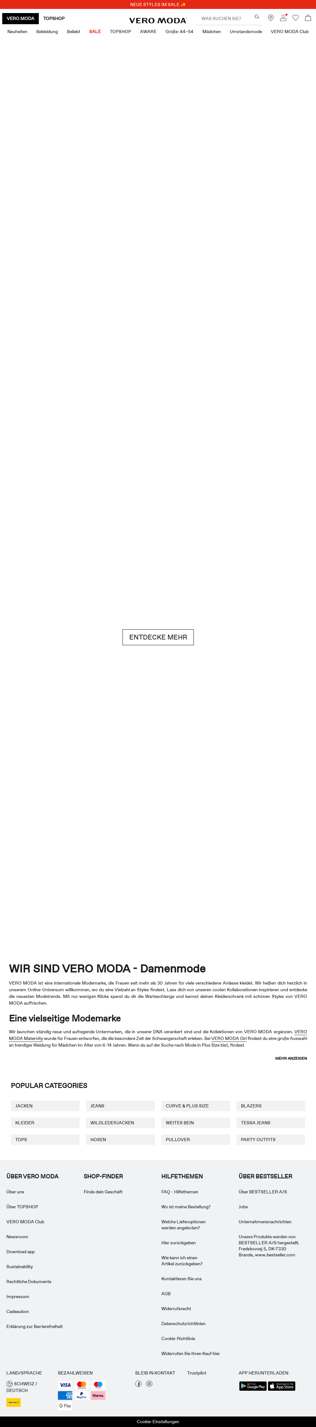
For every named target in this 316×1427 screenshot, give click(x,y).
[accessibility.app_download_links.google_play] (253, 1390)
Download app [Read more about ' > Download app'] (20, 1251)
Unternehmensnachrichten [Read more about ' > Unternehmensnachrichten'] (265, 1221)
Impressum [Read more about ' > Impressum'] (17, 1296)
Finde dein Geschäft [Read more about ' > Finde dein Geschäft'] (103, 1191)
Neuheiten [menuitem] (17, 31)
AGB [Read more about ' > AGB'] (166, 1293)
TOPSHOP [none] (54, 18)
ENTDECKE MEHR (158, 637)
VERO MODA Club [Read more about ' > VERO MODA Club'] (25, 1221)
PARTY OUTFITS (258, 1139)
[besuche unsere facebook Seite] (138, 1385)
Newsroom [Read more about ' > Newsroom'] (17, 1236)
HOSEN (98, 1139)
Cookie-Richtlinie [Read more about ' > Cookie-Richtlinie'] (178, 1338)
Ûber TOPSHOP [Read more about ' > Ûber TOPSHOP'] (22, 1206)
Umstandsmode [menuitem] (246, 31)
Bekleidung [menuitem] (47, 31)
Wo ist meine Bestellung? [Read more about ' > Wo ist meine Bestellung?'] (186, 1206)
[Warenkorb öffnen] (308, 19)
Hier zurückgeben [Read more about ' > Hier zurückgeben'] (178, 1242)
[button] (29, 1387)
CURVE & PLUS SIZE (187, 1105)
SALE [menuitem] (95, 31)
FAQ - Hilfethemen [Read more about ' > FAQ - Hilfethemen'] (179, 1191)
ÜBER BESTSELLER (265, 1176)
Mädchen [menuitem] (211, 31)
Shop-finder (103, 1176)
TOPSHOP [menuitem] (120, 31)
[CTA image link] (25, 245)
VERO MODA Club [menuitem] (290, 31)
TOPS (21, 1139)
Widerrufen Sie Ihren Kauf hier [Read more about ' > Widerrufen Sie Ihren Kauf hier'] (190, 1353)
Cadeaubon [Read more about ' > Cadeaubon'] (17, 1311)
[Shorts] (185, 245)
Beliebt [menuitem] (73, 31)
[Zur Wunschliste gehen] (295, 19)
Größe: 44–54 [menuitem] (179, 31)
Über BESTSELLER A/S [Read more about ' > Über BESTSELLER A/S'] (263, 1191)
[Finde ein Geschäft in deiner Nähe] (271, 19)
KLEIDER (24, 1122)
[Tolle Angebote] (238, 135)
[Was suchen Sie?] (257, 16)
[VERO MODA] (158, 21)
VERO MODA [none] (20, 18)
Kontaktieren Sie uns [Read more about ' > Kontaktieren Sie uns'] (181, 1278)
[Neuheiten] (78, 133)
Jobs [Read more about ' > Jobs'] (243, 1206)
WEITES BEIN (180, 1122)
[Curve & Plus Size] (222, 888)
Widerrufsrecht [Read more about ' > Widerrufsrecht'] (176, 1308)
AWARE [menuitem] (148, 31)
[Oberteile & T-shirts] (131, 245)
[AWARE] (158, 888)
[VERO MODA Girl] (94, 888)
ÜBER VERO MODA (32, 1176)
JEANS (97, 1105)
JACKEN (23, 1105)
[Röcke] (238, 245)
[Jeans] (264, 523)
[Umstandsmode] (30, 888)
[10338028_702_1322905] (238, 751)
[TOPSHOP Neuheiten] (285, 888)
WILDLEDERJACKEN (112, 1122)
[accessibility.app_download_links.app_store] (281, 1390)
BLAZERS (251, 1105)
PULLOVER (178, 1139)
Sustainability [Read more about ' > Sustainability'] (19, 1266)
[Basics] (78, 750)
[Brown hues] (157, 523)
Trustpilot (196, 1372)
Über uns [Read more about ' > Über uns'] (15, 1191)
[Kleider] (78, 245)
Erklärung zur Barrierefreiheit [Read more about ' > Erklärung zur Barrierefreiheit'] (34, 1326)
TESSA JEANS (255, 1122)
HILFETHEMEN (182, 1176)
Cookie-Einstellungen (158, 1421)
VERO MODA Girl (229, 1038)
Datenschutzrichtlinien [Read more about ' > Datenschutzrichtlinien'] (183, 1323)
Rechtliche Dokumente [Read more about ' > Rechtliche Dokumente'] (28, 1281)
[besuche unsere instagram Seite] (149, 1385)
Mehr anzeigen (291, 1058)
